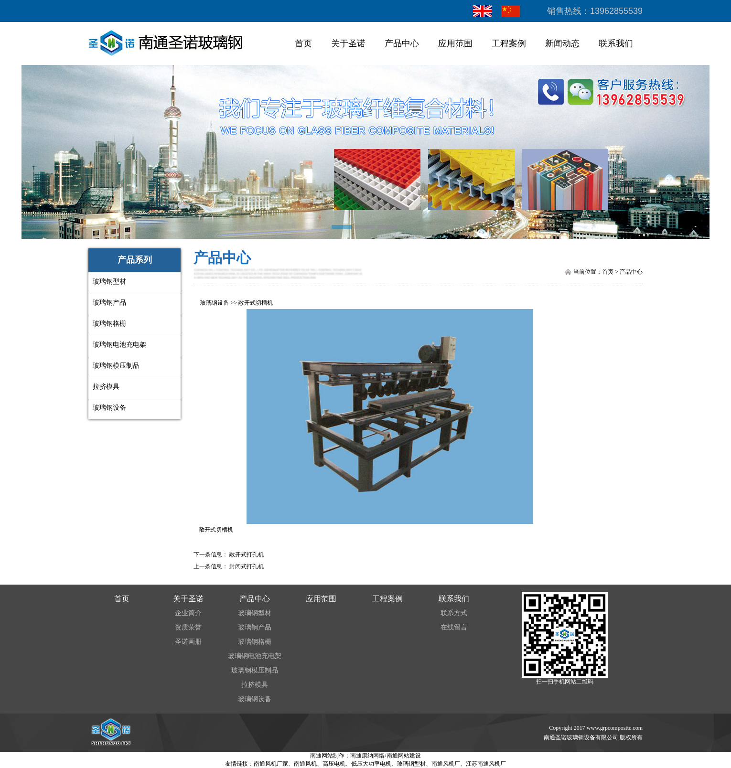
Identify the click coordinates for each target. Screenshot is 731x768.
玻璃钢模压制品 (254, 670)
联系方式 (454, 613)
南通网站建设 (404, 755)
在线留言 (454, 627)
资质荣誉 (188, 627)
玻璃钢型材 (254, 613)
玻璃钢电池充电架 (254, 656)
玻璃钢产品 (254, 627)
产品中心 (402, 43)
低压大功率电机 (371, 763)
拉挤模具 (254, 684)
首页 (303, 43)
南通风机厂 (445, 763)
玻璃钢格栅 (254, 641)
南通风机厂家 (271, 763)
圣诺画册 (188, 641)
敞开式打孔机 (246, 554)
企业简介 (188, 613)
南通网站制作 (327, 755)
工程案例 (509, 43)
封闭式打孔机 (246, 566)
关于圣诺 (348, 43)
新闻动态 (562, 43)
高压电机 (333, 763)
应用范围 (455, 43)
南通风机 (305, 763)
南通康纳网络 (367, 755)
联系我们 (616, 43)
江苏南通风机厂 (486, 763)
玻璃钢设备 (214, 302)
